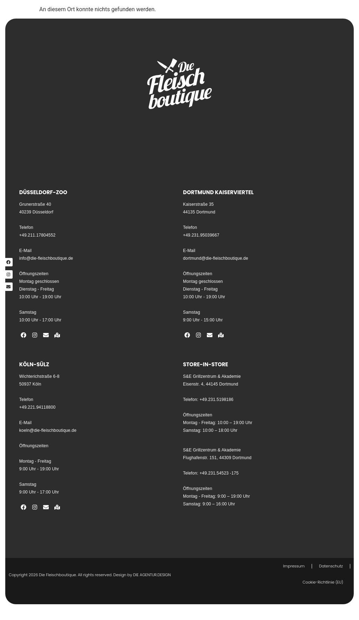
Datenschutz (331, 566)
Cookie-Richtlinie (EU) (323, 582)
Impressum (294, 566)
